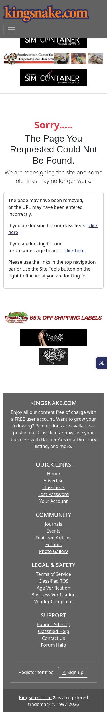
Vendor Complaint (53, 601)
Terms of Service (53, 574)
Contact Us (53, 638)
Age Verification (53, 588)
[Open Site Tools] (101, 363)
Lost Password (53, 494)
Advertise (53, 480)
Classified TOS (53, 581)
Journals (53, 524)
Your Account (53, 501)
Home (53, 474)
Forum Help (53, 645)
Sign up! (73, 672)
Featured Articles (53, 538)
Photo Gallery (53, 551)
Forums (53, 544)
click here (74, 250)
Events (53, 531)
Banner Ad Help (53, 624)
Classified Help (53, 631)
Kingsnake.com (35, 697)
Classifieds (53, 487)
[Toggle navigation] (11, 29)
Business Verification (53, 595)
